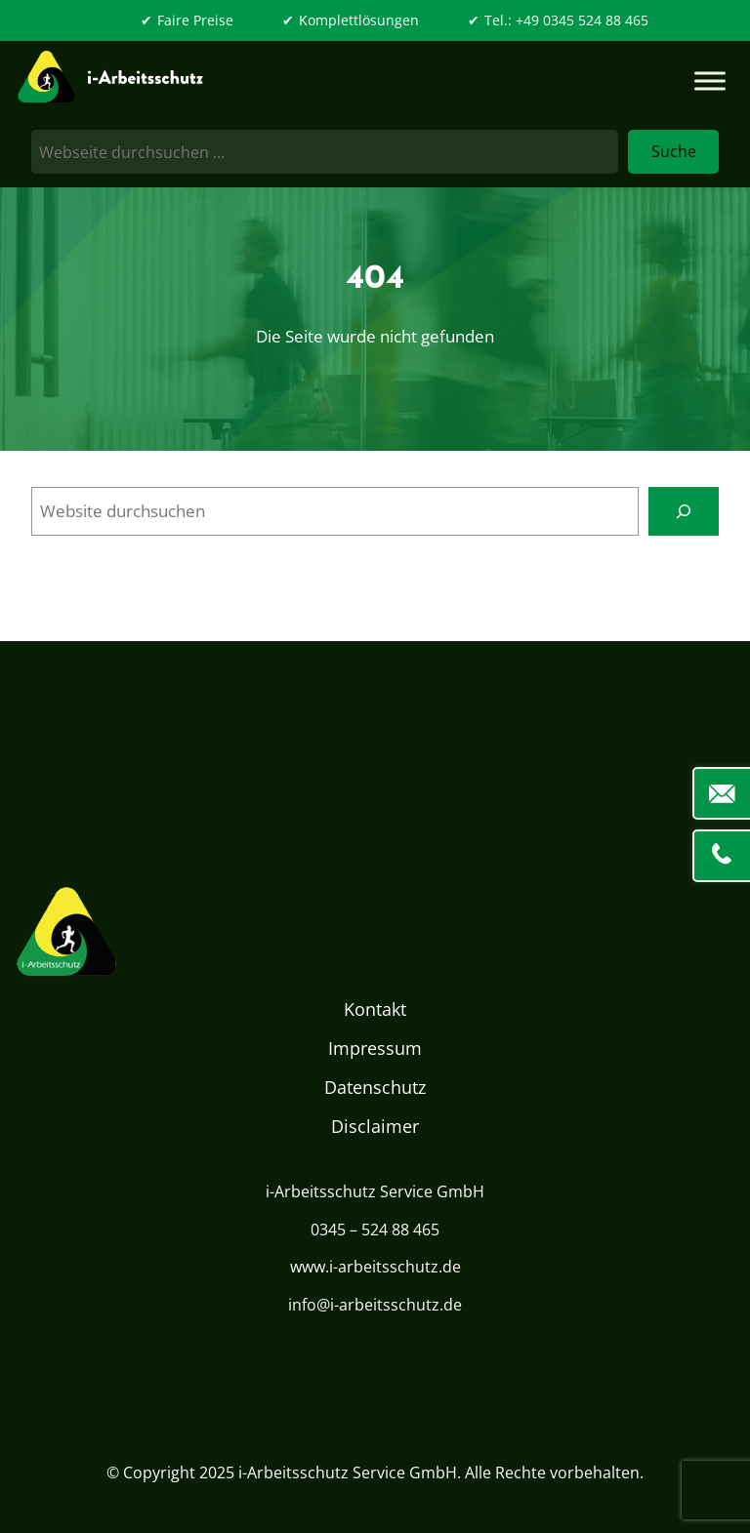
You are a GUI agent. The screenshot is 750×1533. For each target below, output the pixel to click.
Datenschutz (375, 1087)
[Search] (684, 511)
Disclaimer (375, 1126)
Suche (673, 151)
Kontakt (375, 1009)
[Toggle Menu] (710, 80)
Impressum (375, 1048)
